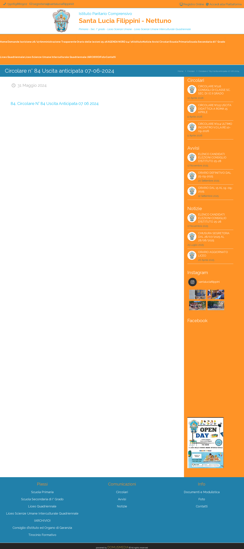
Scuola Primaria (179, 42)
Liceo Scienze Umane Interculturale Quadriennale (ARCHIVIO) (62, 57)
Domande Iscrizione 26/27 (23, 42)
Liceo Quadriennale (12, 57)
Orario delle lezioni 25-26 (92, 42)
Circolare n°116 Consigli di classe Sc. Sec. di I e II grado (214, 90)
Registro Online (189, 4)
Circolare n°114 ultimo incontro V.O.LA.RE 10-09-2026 (215, 127)
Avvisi (122, 488)
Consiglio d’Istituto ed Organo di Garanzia (42, 516)
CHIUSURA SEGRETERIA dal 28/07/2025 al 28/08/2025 (213, 237)
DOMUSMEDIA (118, 536)
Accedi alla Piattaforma (222, 4)
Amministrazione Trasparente (58, 42)
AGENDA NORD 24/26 (121, 42)
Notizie (122, 495)
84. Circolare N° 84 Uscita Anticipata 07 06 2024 (55, 103)
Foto (103, 57)
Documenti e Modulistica (202, 481)
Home (3, 42)
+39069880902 (15, 4)
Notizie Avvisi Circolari (156, 42)
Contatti (111, 57)
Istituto (138, 42)
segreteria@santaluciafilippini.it (54, 4)
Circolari (191, 71)
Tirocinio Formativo (42, 524)
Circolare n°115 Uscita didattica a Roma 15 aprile (214, 109)
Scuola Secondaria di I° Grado (207, 42)
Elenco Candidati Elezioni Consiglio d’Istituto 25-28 (212, 157)
